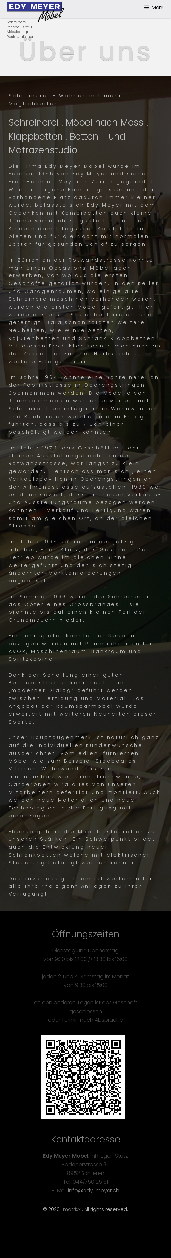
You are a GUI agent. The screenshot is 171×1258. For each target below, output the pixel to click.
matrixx (72, 1209)
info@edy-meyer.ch (93, 1190)
